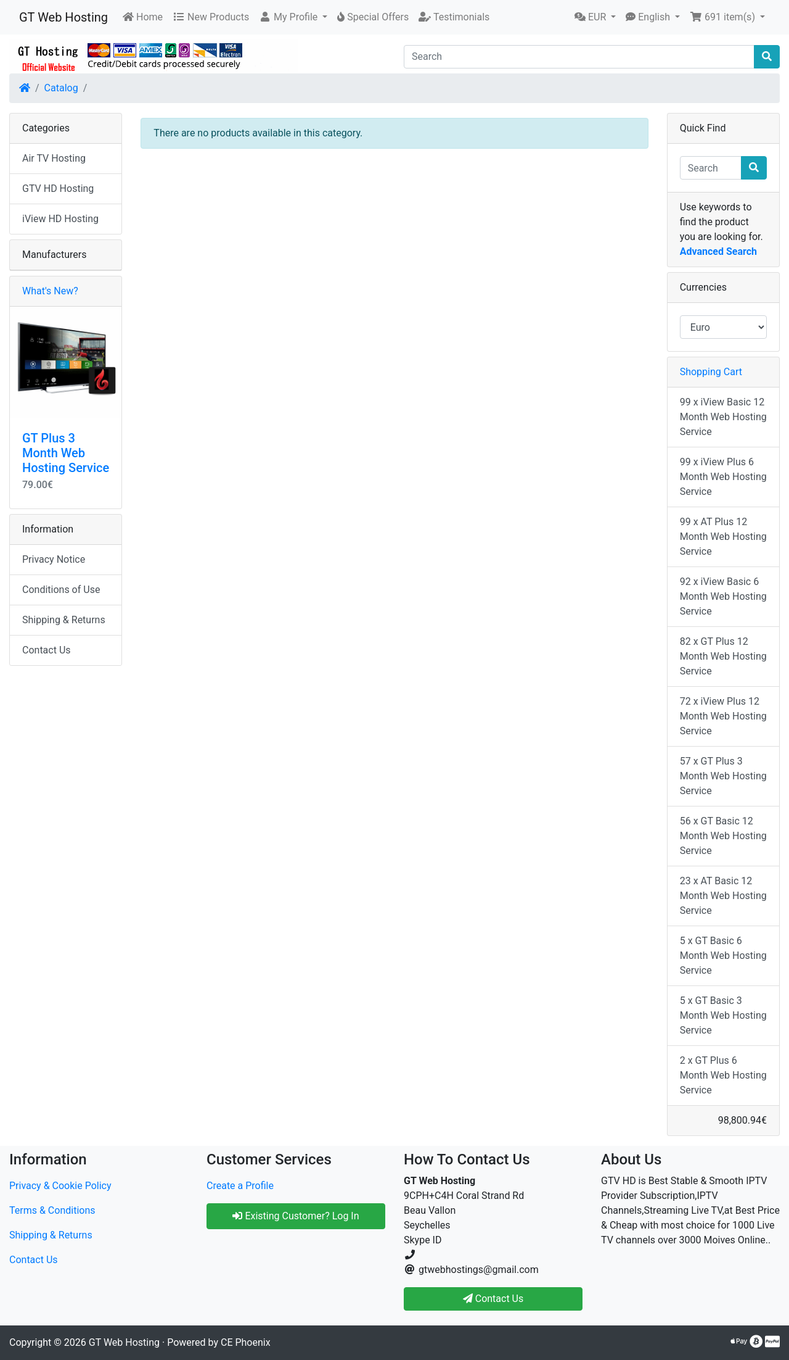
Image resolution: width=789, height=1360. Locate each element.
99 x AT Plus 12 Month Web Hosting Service (723, 536)
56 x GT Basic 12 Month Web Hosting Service (723, 835)
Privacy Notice (53, 559)
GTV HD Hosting (58, 188)
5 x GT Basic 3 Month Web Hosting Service (723, 1015)
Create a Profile (240, 1186)
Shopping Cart (711, 372)
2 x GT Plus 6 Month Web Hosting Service (723, 1075)
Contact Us (46, 650)
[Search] (579, 56)
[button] (293, 17)
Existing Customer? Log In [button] (295, 1216)
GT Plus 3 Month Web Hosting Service (65, 453)
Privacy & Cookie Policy (60, 1186)
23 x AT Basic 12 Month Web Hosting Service (723, 895)
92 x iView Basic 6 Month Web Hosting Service (723, 596)
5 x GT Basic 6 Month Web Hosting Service (723, 955)
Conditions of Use (61, 589)
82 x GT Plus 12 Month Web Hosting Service (723, 656)
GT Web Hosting (63, 17)
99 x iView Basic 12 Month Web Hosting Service (723, 416)
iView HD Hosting (60, 219)
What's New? (50, 291)
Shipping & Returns (63, 620)
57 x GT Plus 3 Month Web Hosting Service (723, 776)
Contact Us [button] (493, 1298)
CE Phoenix (246, 1342)
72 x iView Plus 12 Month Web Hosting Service (723, 716)
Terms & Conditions (52, 1210)
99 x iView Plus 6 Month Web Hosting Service (723, 476)
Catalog (61, 88)
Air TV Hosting (54, 158)
